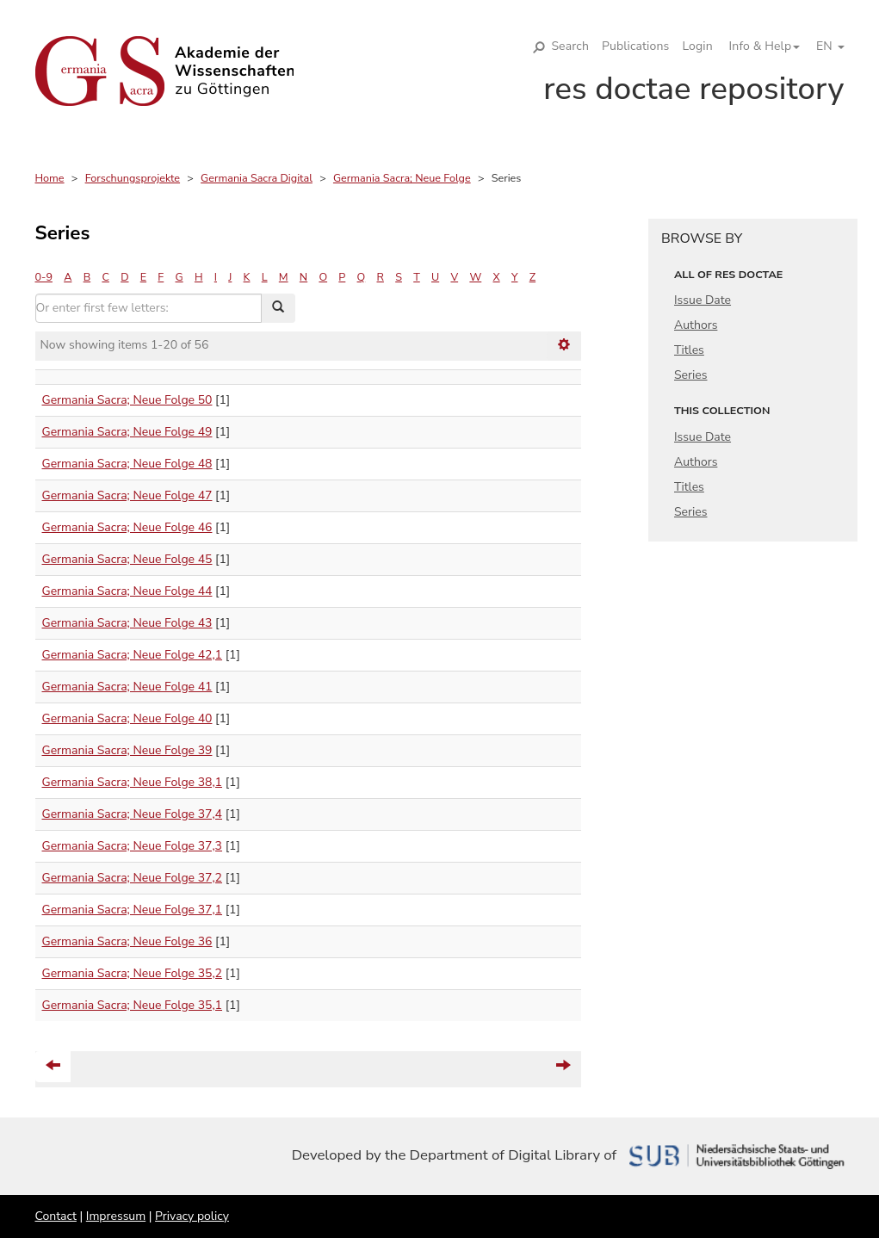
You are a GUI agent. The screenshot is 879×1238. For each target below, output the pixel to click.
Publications (635, 46)
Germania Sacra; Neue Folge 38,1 (132, 782)
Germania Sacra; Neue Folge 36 (127, 941)
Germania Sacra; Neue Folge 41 (127, 686)
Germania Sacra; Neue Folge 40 (127, 718)
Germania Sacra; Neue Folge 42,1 (132, 655)
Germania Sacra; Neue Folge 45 (127, 559)
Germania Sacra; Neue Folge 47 (127, 495)
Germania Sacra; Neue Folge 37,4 (132, 814)
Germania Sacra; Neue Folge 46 (127, 527)
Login (697, 46)
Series (691, 375)
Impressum (115, 1216)
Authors (695, 325)
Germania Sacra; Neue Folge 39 (127, 750)
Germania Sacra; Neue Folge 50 (127, 400)
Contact (56, 1216)
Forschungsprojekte (132, 177)
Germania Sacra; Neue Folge (402, 177)
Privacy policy (192, 1216)
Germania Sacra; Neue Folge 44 (127, 591)
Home (50, 177)
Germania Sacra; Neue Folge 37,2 (132, 878)
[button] (758, 46)
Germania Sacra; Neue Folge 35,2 (132, 973)
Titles (689, 350)
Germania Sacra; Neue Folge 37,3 (132, 846)
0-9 (44, 276)
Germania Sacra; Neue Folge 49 (127, 432)
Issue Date (702, 300)
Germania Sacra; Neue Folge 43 (127, 623)
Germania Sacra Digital (257, 177)
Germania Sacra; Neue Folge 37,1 (132, 909)
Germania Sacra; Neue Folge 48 (127, 463)
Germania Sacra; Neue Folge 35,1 (132, 1005)
